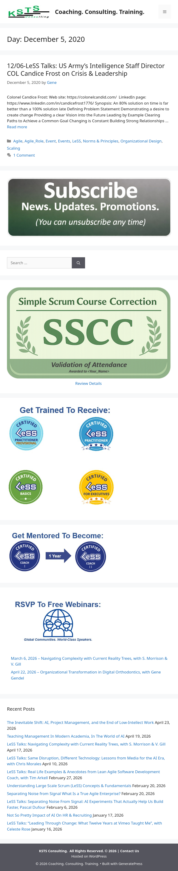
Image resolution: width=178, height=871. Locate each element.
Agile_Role (34, 141)
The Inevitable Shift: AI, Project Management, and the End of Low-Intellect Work (80, 722)
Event (51, 141)
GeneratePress (130, 863)
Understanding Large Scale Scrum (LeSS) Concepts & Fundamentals (69, 785)
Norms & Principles (100, 141)
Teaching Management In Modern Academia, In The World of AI (65, 736)
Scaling (13, 148)
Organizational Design (141, 141)
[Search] (78, 262)
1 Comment (24, 155)
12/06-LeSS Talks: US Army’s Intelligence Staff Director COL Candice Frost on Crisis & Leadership (86, 69)
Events (64, 141)
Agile (17, 141)
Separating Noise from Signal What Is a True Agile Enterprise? (64, 793)
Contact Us (129, 850)
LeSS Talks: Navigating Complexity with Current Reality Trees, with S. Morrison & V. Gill (86, 744)
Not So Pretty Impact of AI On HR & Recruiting (49, 815)
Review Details (89, 383)
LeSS (76, 141)
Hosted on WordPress (89, 856)
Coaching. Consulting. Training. (99, 12)
